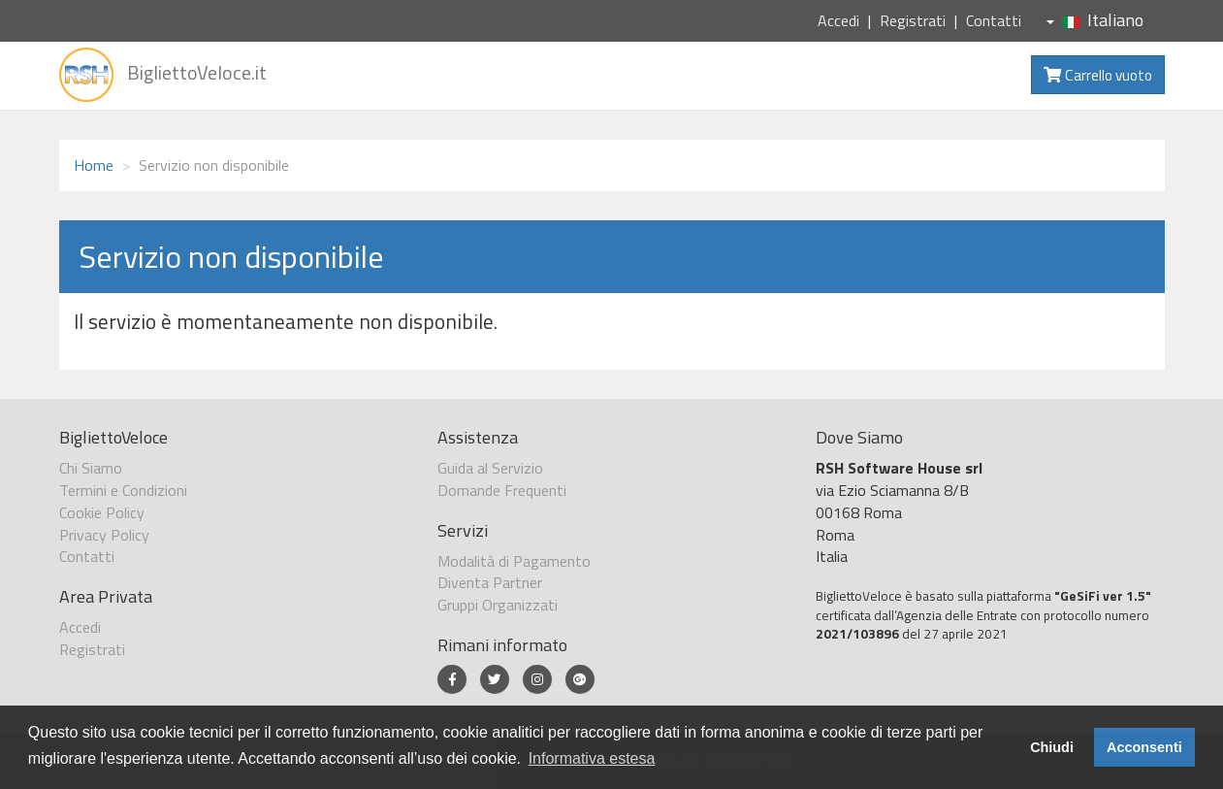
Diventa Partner (489, 582)
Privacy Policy (104, 534)
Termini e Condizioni (123, 490)
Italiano (1094, 20)
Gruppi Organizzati (497, 604)
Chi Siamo (90, 467)
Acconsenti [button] (1144, 747)
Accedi (838, 20)
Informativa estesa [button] (592, 758)
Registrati (913, 20)
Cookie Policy (102, 512)
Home (93, 165)
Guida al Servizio (490, 467)
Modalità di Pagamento (514, 561)
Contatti (993, 20)
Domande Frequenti (501, 490)
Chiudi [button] (1052, 747)
